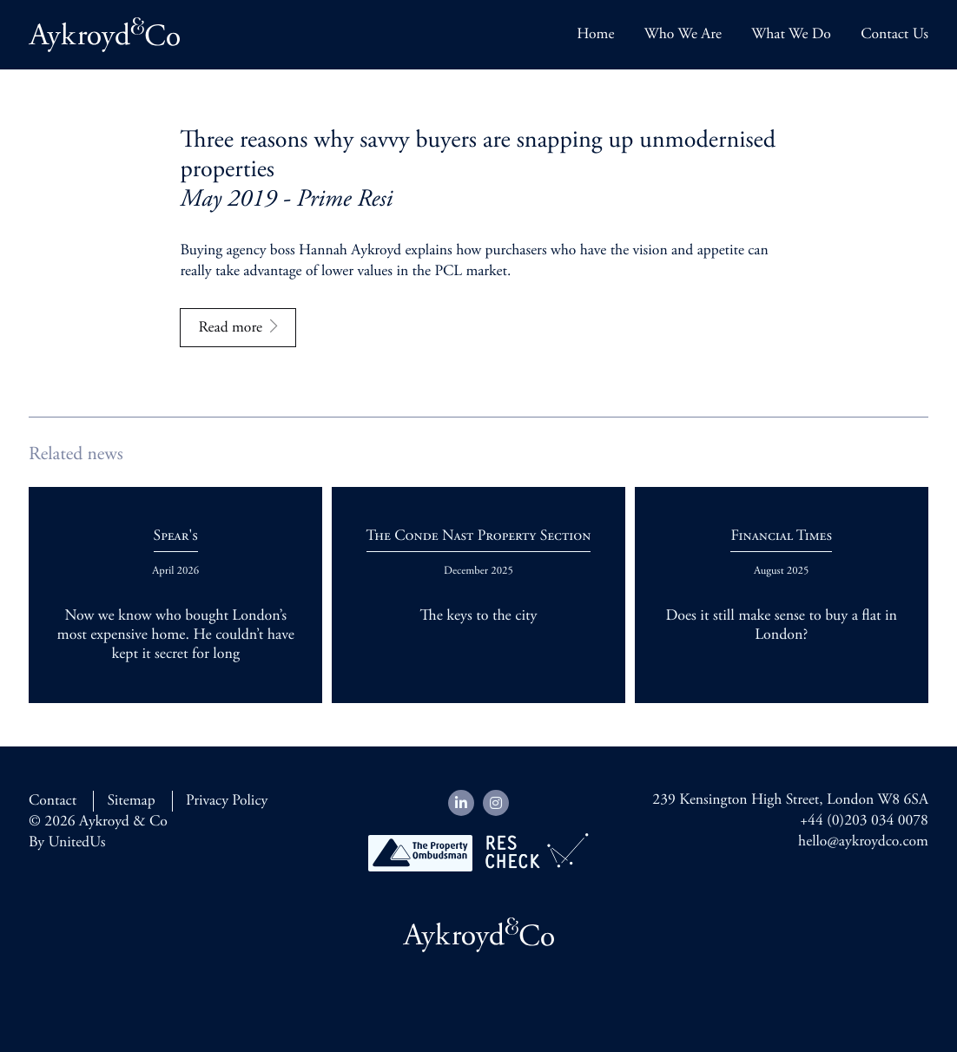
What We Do (791, 34)
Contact (52, 801)
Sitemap (131, 801)
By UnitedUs (67, 842)
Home (595, 34)
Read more (230, 328)
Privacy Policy (226, 801)
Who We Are (683, 34)
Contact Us (894, 34)
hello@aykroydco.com (863, 841)
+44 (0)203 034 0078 (864, 821)
